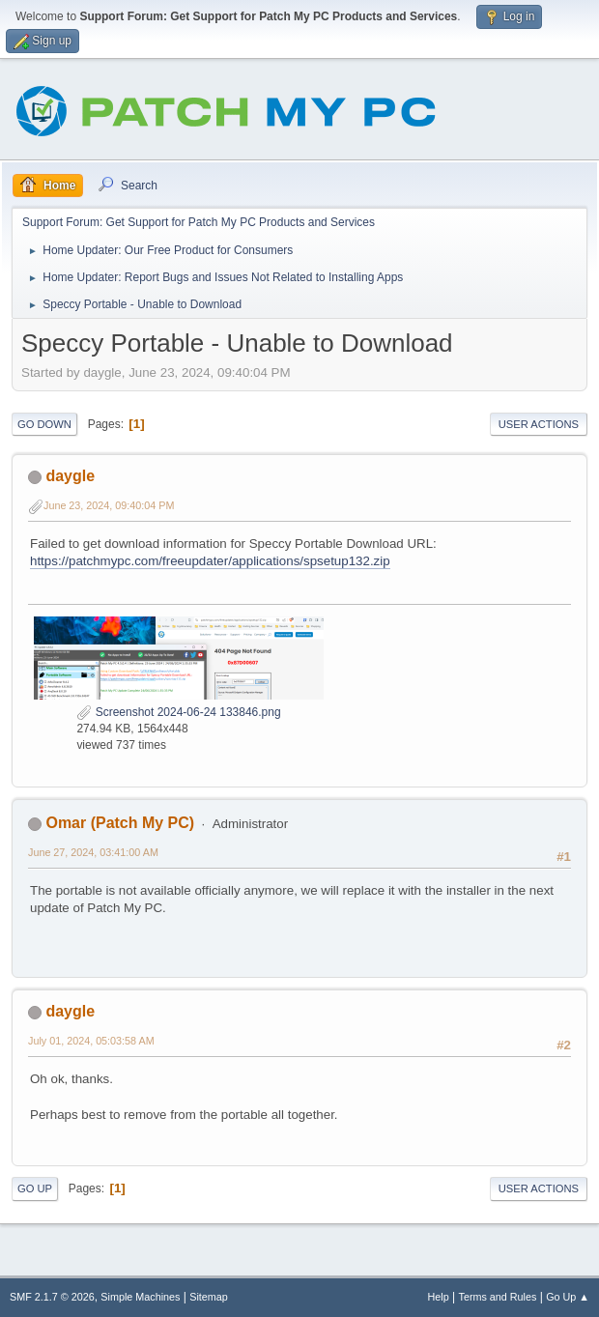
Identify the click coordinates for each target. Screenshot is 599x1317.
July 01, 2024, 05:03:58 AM (91, 1040)
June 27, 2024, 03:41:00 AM (93, 852)
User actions (539, 424)
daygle (70, 476)
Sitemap (208, 1297)
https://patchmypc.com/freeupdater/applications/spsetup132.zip (210, 561)
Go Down (44, 424)
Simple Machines (140, 1297)
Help (438, 1297)
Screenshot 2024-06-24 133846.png (178, 712)
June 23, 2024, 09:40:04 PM (108, 505)
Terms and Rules (498, 1297)
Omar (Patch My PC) (119, 823)
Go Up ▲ (567, 1297)
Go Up (34, 1188)
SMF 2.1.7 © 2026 (52, 1297)
